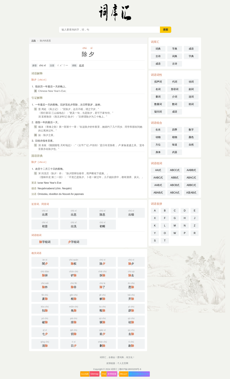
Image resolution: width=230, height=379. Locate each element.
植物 (174, 137)
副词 (191, 89)
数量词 (158, 104)
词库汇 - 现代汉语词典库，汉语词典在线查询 (115, 12)
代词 (174, 81)
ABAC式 (191, 177)
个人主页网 (122, 363)
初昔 (45, 224)
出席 (45, 212)
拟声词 (158, 81)
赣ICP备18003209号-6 (130, 369)
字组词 (45, 241)
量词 (158, 96)
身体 (158, 152)
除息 (102, 212)
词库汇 (114, 369)
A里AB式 (191, 192)
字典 (174, 48)
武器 (174, 152)
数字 (191, 129)
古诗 (158, 56)
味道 (174, 144)
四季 (174, 129)
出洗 (73, 224)
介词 (174, 96)
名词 (81, 65)
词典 (33, 41)
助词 (191, 104)
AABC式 (158, 177)
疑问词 (158, 111)
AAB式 (158, 185)
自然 (191, 144)
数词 (174, 104)
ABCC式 (174, 170)
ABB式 (174, 177)
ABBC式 (191, 185)
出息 (73, 212)
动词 (191, 81)
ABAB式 (158, 192)
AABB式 (191, 170)
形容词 (174, 89)
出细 (131, 212)
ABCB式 (174, 185)
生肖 (158, 129)
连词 (191, 96)
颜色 (191, 137)
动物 (158, 137)
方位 (158, 144)
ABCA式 (174, 192)
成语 (191, 48)
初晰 (102, 224)
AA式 (158, 170)
